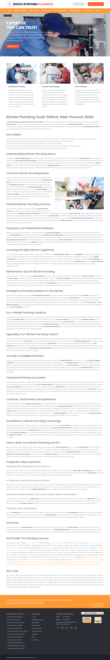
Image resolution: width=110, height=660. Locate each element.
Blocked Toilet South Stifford (14, 616)
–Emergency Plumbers (67, 557)
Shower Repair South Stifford (14, 636)
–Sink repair (48, 564)
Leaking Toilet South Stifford (14, 627)
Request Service (12, 46)
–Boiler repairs (47, 547)
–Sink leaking (40, 564)
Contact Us (98, 10)
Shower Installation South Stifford (16, 633)
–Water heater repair (68, 564)
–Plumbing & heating (89, 561)
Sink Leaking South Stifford (14, 639)
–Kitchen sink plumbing (43, 561)
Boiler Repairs (34, 10)
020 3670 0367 (79, 5)
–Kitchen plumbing (29, 561)
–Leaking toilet (65, 561)
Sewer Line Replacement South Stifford (17, 630)
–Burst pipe (93, 559)
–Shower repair (31, 564)
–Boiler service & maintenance (94, 557)
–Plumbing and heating (93, 564)
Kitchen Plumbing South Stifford (15, 622)
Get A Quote (97, 601)
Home (9, 10)
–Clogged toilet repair (16, 561)
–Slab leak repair (57, 564)
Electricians (88, 10)
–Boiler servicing (56, 543)
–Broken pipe (86, 559)
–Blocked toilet (76, 559)
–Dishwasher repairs (23, 550)
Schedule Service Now (96, 4)
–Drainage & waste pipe (95, 543)
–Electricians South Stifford (36, 559)
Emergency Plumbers (20, 10)
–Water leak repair (80, 564)
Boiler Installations (60, 10)
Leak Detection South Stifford (14, 625)
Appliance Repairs (75, 10)
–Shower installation (20, 564)
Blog (33, 636)
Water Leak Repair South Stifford (15, 648)
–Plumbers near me (76, 561)
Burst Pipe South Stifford (13, 619)
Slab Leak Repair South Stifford (15, 642)
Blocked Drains (46, 10)
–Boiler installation (32, 543)
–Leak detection (55, 561)
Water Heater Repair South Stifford (16, 645)
